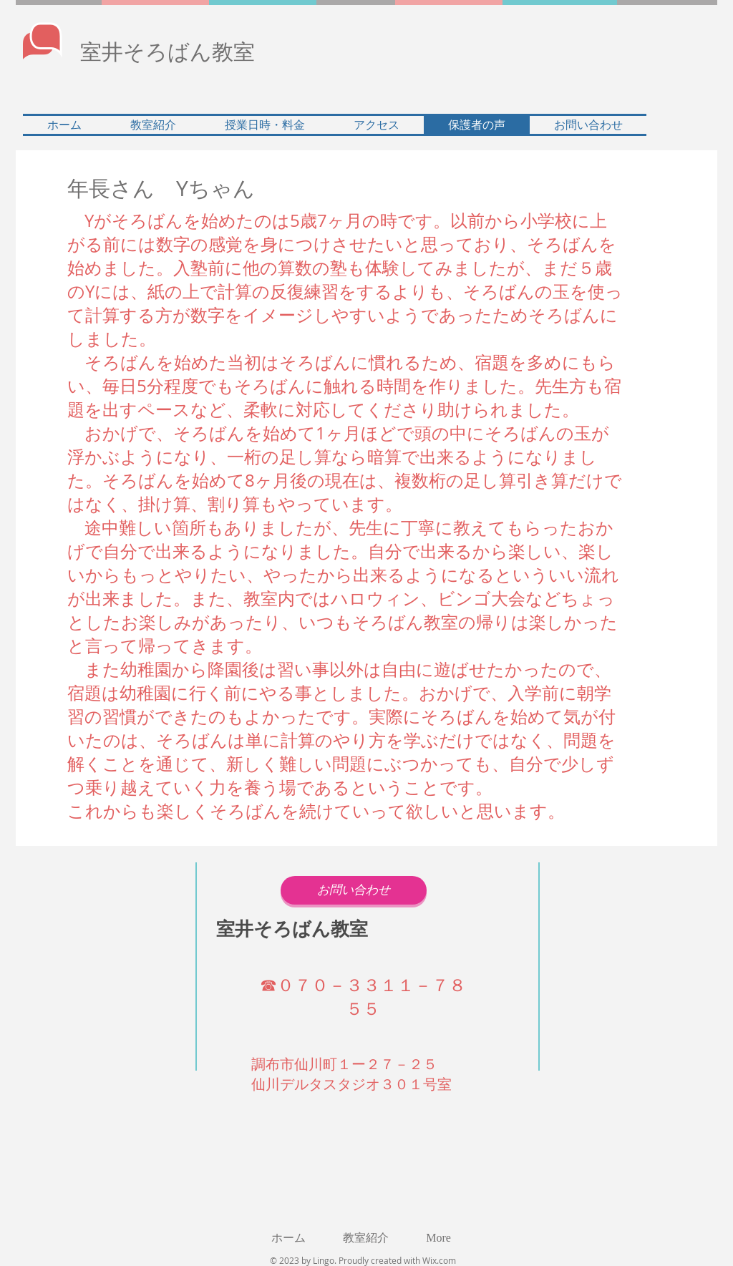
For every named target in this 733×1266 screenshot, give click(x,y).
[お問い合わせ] (354, 890)
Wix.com (439, 1260)
